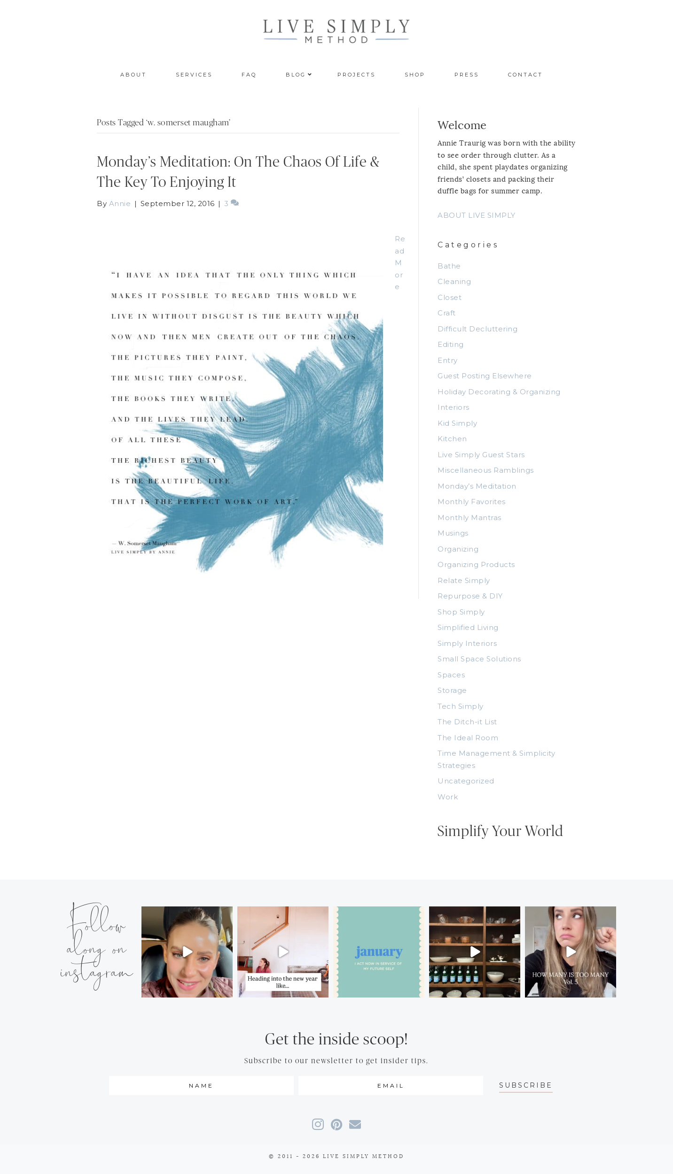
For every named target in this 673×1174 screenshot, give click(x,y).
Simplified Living (468, 627)
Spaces (451, 674)
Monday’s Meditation (477, 486)
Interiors (454, 407)
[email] (390, 1085)
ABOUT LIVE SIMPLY (477, 215)
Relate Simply (464, 580)
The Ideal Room (468, 737)
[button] (526, 1085)
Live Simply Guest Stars (481, 454)
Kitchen (452, 438)
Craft (447, 312)
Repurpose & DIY (470, 595)
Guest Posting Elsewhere (485, 375)
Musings (453, 533)
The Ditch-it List (467, 721)
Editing (451, 344)
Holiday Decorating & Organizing (499, 391)
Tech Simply (461, 706)
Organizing (458, 549)
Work (448, 796)
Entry (448, 360)
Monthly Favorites (472, 501)
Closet (450, 297)
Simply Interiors (467, 643)
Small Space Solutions (479, 658)
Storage (452, 690)
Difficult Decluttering (477, 328)
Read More (400, 262)
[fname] (201, 1085)
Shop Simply (461, 611)
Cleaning (454, 281)
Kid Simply (457, 423)
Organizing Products (476, 564)
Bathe (449, 265)
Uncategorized (466, 780)
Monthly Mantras (469, 517)
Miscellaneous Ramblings (486, 470)
